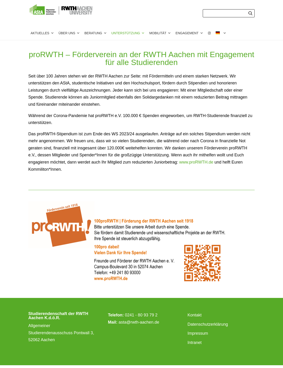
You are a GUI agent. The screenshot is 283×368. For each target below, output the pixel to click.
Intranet (195, 342)
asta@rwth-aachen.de (139, 322)
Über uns (69, 33)
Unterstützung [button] (128, 33)
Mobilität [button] (160, 33)
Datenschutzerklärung (208, 324)
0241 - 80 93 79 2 (141, 315)
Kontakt (195, 315)
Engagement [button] (189, 33)
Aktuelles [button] (42, 33)
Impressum (198, 333)
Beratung (95, 33)
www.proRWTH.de (196, 162)
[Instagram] (209, 33)
